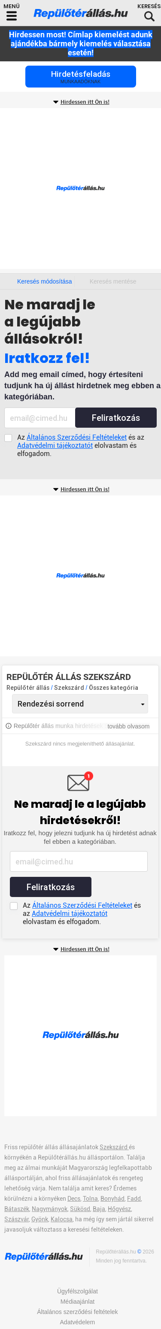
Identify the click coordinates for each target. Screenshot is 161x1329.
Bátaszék (16, 1208)
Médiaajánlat (77, 1301)
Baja (99, 1208)
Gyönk (39, 1219)
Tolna (90, 1198)
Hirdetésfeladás (80, 76)
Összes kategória (113, 687)
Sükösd (80, 1208)
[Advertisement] (80, 188)
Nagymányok (49, 1208)
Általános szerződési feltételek (77, 1311)
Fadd (134, 1198)
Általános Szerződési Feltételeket (77, 437)
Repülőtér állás (27, 687)
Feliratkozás (116, 418)
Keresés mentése (113, 281)
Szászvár (16, 1219)
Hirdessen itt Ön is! (85, 102)
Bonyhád (112, 1198)
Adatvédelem (77, 1322)
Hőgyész (119, 1208)
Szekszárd (69, 687)
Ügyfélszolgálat (77, 1291)
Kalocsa (62, 1219)
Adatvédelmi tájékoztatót (55, 445)
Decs (73, 1198)
